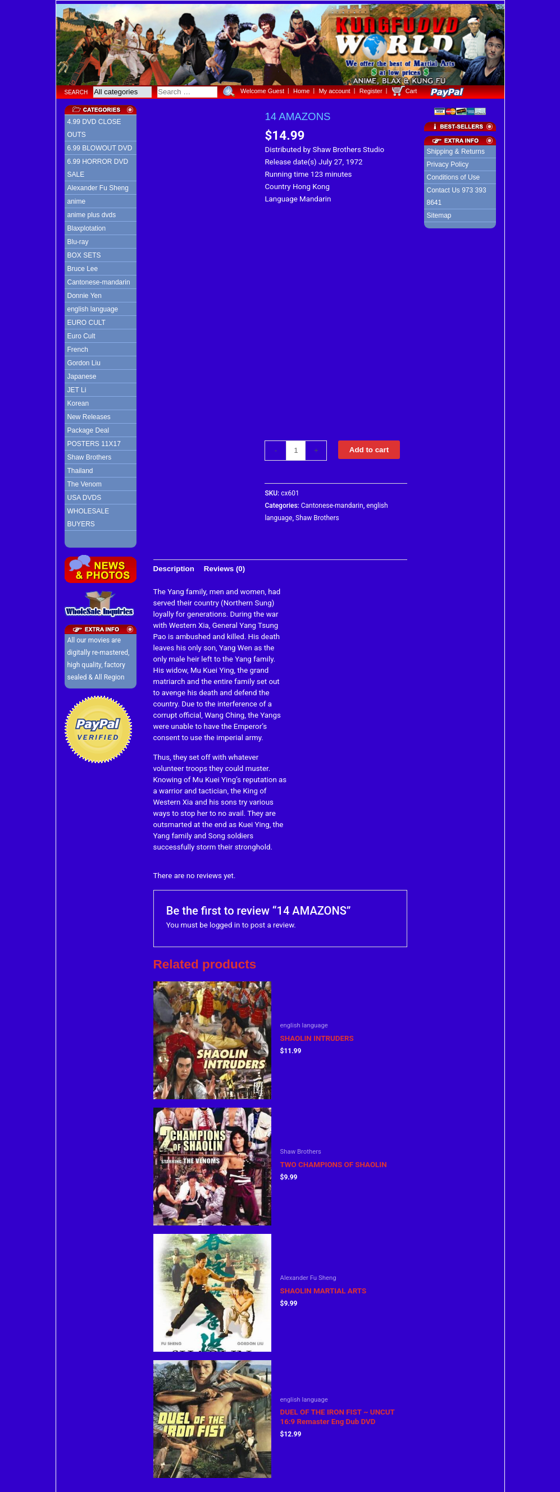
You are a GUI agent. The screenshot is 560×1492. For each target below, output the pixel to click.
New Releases (89, 414)
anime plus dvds (91, 212)
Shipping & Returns (456, 149)
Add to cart (369, 446)
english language (93, 306)
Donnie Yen (84, 293)
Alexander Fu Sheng (98, 185)
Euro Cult (81, 333)
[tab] (173, 566)
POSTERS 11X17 (94, 441)
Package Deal (88, 427)
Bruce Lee (82, 266)
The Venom (84, 481)
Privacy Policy (448, 162)
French (77, 347)
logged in (225, 921)
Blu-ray (78, 239)
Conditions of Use (453, 174)
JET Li (76, 387)
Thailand (80, 468)
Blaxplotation (86, 225)
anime (76, 199)
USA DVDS (84, 495)
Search (76, 89)
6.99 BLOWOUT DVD (100, 145)
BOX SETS (84, 252)
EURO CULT (86, 320)
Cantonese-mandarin (98, 279)
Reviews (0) (224, 566)
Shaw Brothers (89, 454)
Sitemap (439, 213)
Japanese (82, 374)
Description (173, 566)
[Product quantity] (296, 447)
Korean (78, 401)
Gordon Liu (84, 360)
